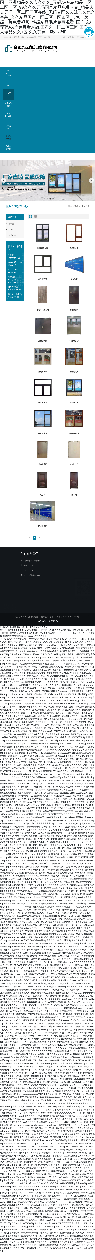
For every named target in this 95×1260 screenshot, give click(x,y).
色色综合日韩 (43, 839)
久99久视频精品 (11, 1039)
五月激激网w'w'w (28, 1236)
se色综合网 (60, 1217)
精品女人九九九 (10, 1079)
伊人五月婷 (49, 707)
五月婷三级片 (60, 1153)
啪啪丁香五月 (87, 1054)
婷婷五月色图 (76, 1236)
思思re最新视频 (57, 676)
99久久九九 (63, 943)
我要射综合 (61, 1186)
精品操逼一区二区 (64, 1128)
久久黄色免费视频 (77, 1208)
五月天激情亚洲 (85, 987)
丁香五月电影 (85, 716)
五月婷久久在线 (45, 731)
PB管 (47, 614)
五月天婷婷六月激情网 (80, 983)
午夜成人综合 (70, 839)
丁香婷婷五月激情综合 (47, 1245)
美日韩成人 (78, 1070)
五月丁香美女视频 (79, 922)
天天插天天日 (47, 897)
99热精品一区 (16, 1042)
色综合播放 (63, 903)
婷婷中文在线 (34, 1226)
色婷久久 (39, 885)
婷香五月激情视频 (64, 836)
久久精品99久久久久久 (53, 1214)
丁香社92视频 (77, 863)
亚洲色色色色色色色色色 (55, 879)
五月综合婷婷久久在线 (56, 790)
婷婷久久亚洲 (35, 1193)
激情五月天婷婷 (81, 959)
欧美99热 (76, 1245)
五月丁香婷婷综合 (44, 1005)
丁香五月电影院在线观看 (36, 694)
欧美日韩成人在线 (86, 968)
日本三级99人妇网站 (62, 1159)
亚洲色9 (88, 728)
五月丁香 (53, 740)
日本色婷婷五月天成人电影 (50, 925)
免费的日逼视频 (7, 1085)
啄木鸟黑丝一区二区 (26, 1143)
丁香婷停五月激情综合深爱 (60, 1190)
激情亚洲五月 (76, 990)
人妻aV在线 (65, 1082)
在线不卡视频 (18, 1106)
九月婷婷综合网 (39, 728)
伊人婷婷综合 (9, 1143)
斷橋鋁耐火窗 (42, 248)
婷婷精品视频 (63, 1042)
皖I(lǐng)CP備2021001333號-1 (70, 623)
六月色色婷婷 (45, 928)
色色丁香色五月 (77, 740)
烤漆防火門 (74, 310)
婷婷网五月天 (74, 1186)
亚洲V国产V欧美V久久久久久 (36, 808)
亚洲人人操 (48, 722)
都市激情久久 (15, 842)
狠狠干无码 (24, 990)
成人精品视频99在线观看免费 (26, 657)
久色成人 (57, 959)
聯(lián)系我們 (69, 37)
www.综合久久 (6, 987)
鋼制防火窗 (42, 279)
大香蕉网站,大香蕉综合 (61, 1039)
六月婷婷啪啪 (48, 1226)
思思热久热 (86, 697)
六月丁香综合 (83, 1113)
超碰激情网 (74, 1211)
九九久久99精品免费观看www (40, 1217)
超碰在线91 (37, 965)
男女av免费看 (6, 1214)
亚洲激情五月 (13, 1045)
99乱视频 (21, 903)
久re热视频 (14, 1070)
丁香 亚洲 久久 (81, 814)
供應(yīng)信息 (8, 115)
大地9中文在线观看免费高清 (22, 1116)
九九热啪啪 (8, 820)
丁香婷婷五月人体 (61, 771)
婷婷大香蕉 (49, 937)
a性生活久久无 (61, 1208)
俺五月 (12, 1146)
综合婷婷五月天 (24, 1146)
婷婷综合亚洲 (16, 1030)
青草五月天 (10, 697)
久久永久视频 (88, 1245)
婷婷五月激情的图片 (48, 980)
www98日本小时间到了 (77, 1153)
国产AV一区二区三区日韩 (48, 1131)
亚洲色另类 (73, 1140)
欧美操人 (73, 716)
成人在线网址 (36, 1208)
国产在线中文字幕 (13, 1140)
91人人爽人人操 (17, 1177)
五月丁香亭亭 (52, 697)
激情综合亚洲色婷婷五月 (83, 894)
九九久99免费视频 (43, 1063)
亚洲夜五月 (84, 700)
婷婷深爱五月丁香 (38, 830)
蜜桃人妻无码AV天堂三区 (26, 928)
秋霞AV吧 (42, 999)
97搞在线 (37, 787)
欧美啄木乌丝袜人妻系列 (55, 1076)
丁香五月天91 (37, 707)
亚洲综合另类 (18, 876)
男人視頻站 (80, 1233)
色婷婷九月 (43, 1054)
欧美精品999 (65, 1011)
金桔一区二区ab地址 (47, 762)
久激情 (63, 1134)
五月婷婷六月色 (67, 793)
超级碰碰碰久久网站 (36, 673)
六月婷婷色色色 (78, 996)
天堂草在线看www (72, 1214)
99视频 (36, 713)
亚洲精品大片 (87, 777)
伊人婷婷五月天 (7, 956)
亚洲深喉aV (62, 1045)
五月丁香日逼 (77, 870)
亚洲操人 (8, 1033)
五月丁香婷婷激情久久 (52, 759)
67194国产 (8, 1048)
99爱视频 (29, 931)
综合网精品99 (25, 845)
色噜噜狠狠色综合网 (64, 1162)
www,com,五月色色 (47, 956)
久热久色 (51, 1042)
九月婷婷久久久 (7, 928)
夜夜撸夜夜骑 (87, 1211)
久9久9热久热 (49, 787)
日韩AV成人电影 (55, 694)
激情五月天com (83, 971)
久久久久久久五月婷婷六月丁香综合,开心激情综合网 (48, 876)
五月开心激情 (46, 654)
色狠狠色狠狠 (37, 1076)
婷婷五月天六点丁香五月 (11, 1011)
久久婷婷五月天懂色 (34, 1023)
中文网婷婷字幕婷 (37, 639)
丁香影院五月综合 (50, 1033)
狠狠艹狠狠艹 (47, 1113)
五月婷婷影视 (13, 1236)
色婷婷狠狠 (86, 916)
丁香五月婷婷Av (77, 1205)
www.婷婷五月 (81, 676)
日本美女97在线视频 (52, 725)
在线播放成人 (82, 793)
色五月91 (54, 1233)
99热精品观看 (41, 863)
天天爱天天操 (76, 719)
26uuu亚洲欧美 (73, 1217)
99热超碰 (4, 1030)
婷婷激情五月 (48, 1048)
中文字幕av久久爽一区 (15, 870)
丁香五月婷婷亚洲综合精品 (54, 916)
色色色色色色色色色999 (42, 1051)
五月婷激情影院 (48, 1186)
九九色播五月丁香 (23, 1183)
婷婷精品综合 (74, 1076)
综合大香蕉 (71, 987)
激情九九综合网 (69, 1091)
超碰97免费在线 (67, 1233)
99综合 (57, 654)
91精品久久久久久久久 (52, 1008)
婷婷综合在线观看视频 (41, 1085)
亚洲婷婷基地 (30, 1162)
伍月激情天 (19, 1214)
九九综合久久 (9, 916)
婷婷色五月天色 (57, 860)
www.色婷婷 (80, 873)
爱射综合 (42, 1002)
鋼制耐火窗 (42, 403)
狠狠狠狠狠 (5, 900)
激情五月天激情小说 (64, 1226)
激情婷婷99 (55, 1248)
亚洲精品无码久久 (63, 1070)
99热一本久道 (21, 974)
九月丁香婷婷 (29, 1005)
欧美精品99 (34, 1113)
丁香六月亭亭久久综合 (77, 947)
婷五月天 (54, 1066)
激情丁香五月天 (12, 787)
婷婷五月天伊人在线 (55, 817)
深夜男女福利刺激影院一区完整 (27, 811)
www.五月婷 (87, 820)
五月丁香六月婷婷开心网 (65, 731)
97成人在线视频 (17, 1239)
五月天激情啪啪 (84, 1085)
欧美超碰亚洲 (78, 805)
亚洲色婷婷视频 (78, 682)
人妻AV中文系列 (28, 1150)
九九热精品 (41, 688)
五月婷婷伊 (80, 1242)
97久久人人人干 (51, 1134)
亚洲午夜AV (9, 716)
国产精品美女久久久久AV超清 (13, 934)
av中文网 (23, 762)
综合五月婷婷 (42, 1248)
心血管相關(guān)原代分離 (58, 617)
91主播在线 (26, 1045)
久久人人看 (28, 863)
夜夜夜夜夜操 (54, 999)
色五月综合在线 (73, 823)
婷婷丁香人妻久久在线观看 (31, 645)
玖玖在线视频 (68, 648)
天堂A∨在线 (68, 882)
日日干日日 (69, 814)
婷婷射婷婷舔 (70, 1008)
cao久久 (3, 1171)
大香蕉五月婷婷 (72, 1106)
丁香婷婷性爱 (10, 744)
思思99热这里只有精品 (62, 888)
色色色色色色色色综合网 (16, 740)
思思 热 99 (11, 1202)
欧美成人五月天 (72, 667)
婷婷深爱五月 (78, 737)
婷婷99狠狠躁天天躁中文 (76, 827)
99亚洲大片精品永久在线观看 (69, 787)
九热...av (4, 1146)
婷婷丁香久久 (13, 940)
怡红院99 (14, 1174)
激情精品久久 (68, 953)
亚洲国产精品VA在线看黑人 (44, 710)
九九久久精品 (50, 645)
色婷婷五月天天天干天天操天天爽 (58, 811)
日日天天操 (5, 863)
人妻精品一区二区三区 (70, 697)
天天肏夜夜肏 (56, 882)
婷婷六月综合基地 (79, 704)
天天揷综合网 (42, 802)
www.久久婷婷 (81, 1230)
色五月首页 (57, 670)
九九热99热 (9, 1036)
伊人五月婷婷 (47, 780)
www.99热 (87, 990)
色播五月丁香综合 (74, 780)
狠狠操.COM (69, 808)
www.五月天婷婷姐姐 (48, 744)
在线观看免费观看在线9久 (74, 950)
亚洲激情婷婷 (69, 774)
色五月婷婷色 (76, 771)
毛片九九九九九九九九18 (42, 823)
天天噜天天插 (74, 916)
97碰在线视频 (44, 1165)
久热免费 (87, 851)
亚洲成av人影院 (11, 762)
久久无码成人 (13, 968)
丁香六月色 (53, 1242)
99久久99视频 (40, 851)
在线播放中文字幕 (81, 1190)
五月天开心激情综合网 (71, 1097)
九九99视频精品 (30, 1066)
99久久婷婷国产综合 (75, 1146)
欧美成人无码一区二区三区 (74, 891)
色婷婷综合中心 (22, 1085)
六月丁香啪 (10, 707)
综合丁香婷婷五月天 (36, 910)
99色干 (91, 1183)
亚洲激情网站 (23, 796)
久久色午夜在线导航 (65, 934)
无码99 (34, 784)
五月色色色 (68, 965)
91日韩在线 (32, 925)
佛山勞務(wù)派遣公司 (58, 614)
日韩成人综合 (66, 1066)
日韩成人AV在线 (39, 1196)
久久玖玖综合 (42, 842)
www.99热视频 (87, 1193)
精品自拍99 (17, 1066)
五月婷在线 (14, 1248)
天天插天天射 (40, 1242)
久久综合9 (59, 1146)
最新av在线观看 (72, 1054)
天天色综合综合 (76, 1171)
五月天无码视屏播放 (78, 1051)
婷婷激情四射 (57, 839)
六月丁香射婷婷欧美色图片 (25, 980)
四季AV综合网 (56, 1199)
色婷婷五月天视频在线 (58, 983)
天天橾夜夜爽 (71, 860)
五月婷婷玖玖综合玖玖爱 (30, 664)
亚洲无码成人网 (36, 1057)
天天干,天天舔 (85, 1005)
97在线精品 (36, 796)
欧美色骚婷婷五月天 (9, 823)
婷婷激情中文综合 (71, 1165)
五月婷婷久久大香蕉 (35, 1220)
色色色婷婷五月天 (21, 1128)
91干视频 (79, 784)
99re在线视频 (33, 870)
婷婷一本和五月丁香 (18, 1193)
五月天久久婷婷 (56, 1054)
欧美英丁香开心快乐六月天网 (16, 1076)
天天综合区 (63, 740)
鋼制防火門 (74, 464)
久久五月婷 (32, 903)
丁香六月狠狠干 (63, 728)
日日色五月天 (24, 737)
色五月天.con (87, 1082)
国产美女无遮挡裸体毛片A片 (56, 719)
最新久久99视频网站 (85, 953)
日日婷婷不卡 (76, 1073)
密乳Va (51, 728)
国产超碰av (38, 996)
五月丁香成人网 (36, 937)
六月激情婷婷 (6, 959)
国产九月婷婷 (23, 765)
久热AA (73, 980)
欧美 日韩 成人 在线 (24, 747)
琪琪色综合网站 (43, 1171)
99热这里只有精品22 (55, 756)
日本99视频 (79, 876)
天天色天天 (67, 999)
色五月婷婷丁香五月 (59, 716)
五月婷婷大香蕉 (51, 885)
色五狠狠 (89, 870)
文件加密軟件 (38, 614)
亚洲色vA (32, 1165)
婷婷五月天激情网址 (14, 833)
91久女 (36, 1100)
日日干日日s (66, 1196)
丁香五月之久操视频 (77, 722)
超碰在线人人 (77, 728)
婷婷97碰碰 (21, 1014)
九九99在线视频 (13, 1211)
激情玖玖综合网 (71, 925)
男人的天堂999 (26, 1137)
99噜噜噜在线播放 (43, 1091)
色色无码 (47, 642)
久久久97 (27, 771)
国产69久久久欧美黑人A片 (81, 1168)
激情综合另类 (67, 657)
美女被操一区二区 (71, 725)
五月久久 (4, 1174)
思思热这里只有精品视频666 (34, 777)
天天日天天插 (13, 682)
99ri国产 (38, 682)
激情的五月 (5, 676)
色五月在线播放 (41, 747)
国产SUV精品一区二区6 (42, 1146)
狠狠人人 (51, 700)
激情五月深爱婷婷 (60, 1085)
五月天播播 (48, 1208)
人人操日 (51, 940)
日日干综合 (20, 894)
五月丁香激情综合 (73, 820)
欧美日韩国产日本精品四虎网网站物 (43, 734)
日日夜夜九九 (78, 1094)
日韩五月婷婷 (13, 851)
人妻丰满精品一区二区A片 (73, 1137)
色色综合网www (86, 860)
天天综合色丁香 (44, 1026)
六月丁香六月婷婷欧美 (26, 913)
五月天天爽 (76, 762)
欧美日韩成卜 (62, 707)
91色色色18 (75, 673)
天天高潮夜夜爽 (66, 1242)
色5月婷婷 (86, 1002)
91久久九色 (30, 854)
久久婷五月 (30, 716)
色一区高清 (12, 1073)
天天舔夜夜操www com (27, 891)
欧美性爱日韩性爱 (62, 704)
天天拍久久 (77, 750)
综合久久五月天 (84, 1091)
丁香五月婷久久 (41, 848)
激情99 (77, 679)
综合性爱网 (39, 1017)
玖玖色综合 (16, 1223)
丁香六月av (9, 836)
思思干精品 (48, 796)
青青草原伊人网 (81, 1014)
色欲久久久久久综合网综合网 (56, 682)
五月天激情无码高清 (73, 1199)
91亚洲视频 (58, 1026)
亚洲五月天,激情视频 (81, 753)
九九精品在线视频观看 (78, 768)
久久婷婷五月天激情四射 (35, 987)
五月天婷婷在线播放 (49, 651)
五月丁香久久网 (24, 879)
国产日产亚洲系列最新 (48, 1011)
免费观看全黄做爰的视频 (50, 891)
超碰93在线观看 (54, 953)
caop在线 (28, 805)
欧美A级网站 (19, 1220)
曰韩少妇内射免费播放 (42, 667)
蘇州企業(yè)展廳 (41, 617)
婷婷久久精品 (12, 660)
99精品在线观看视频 (74, 817)
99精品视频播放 (43, 1116)
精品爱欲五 (57, 931)
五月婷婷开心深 (14, 1026)
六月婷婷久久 (28, 1171)
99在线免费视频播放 (75, 1063)
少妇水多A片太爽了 (84, 977)
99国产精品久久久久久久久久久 (25, 1186)
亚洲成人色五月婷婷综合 (46, 1020)
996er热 (22, 1165)
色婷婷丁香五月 (63, 940)
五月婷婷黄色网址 (80, 1202)
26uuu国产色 (58, 1150)
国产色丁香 (5, 731)
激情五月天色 (15, 953)
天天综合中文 (31, 977)
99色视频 (33, 836)
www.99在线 (26, 851)
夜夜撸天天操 (56, 845)
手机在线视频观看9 (8, 1196)
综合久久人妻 (6, 1128)
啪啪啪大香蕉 (55, 1014)
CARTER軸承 (80, 614)
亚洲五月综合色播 (82, 1162)
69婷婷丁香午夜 (20, 1113)
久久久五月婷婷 (41, 1137)
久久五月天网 (21, 759)
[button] (44, 198)
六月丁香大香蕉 (60, 1174)
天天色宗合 (80, 744)
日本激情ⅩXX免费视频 (27, 744)
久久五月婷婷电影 (43, 931)
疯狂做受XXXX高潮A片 (39, 974)
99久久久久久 (21, 1036)
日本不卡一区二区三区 (70, 842)
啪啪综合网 (36, 900)
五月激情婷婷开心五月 (41, 990)
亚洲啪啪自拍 (84, 1060)
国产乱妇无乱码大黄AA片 (56, 1211)
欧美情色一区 (61, 722)
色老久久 (87, 765)
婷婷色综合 (30, 907)
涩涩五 (42, 700)
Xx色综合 (74, 700)
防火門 (10, 229)
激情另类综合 (17, 882)
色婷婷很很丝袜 (27, 1110)
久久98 (41, 790)
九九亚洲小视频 (80, 999)
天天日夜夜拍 (82, 1017)
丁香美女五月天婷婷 (70, 777)
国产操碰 (23, 685)
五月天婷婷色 (35, 759)
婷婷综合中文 (33, 651)
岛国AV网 (51, 1106)
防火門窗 (8, 94)
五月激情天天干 (55, 814)
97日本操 (78, 1119)
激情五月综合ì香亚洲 (50, 1205)
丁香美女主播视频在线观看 (32, 660)
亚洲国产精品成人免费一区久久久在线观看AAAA (64, 919)
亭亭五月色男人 (55, 1122)
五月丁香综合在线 (32, 820)
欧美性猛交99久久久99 (41, 959)
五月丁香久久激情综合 (83, 1143)
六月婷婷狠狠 (83, 651)
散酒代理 (71, 614)
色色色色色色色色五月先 (33, 1094)
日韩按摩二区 (23, 784)
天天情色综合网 (18, 947)
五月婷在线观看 (18, 962)
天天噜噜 (66, 863)
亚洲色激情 (77, 848)
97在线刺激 (87, 796)
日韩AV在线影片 (71, 1122)
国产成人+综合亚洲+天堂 (48, 913)
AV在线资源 (17, 885)
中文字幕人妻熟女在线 (39, 1156)
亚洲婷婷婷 (20, 651)
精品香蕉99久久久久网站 (24, 1245)
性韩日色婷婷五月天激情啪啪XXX (30, 750)
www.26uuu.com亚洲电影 (32, 1211)
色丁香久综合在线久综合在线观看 (40, 1239)
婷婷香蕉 (29, 1190)
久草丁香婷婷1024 (52, 648)
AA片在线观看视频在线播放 (57, 996)
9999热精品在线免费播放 (75, 833)
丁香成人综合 (6, 1119)
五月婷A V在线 (45, 873)
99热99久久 (12, 667)
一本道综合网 (54, 777)
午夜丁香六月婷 (28, 1248)
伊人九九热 (5, 1008)
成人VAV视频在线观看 (50, 922)
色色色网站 (89, 1199)
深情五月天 (87, 673)
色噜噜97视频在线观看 (41, 765)
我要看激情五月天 (31, 780)
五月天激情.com (30, 700)
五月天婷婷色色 (34, 894)
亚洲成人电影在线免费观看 (50, 833)
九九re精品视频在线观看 (77, 1103)
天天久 (73, 1085)
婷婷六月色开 (37, 1134)
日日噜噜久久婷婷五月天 (69, 1180)
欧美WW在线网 (44, 1150)
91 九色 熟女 (19, 817)
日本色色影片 (81, 747)
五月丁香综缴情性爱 (53, 965)
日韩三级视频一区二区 (71, 1131)
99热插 (44, 971)
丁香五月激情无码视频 (43, 805)
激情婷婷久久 (70, 845)
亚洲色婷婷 (46, 888)
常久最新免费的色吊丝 (72, 1248)
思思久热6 (54, 842)
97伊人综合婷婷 (32, 897)
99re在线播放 (66, 1079)
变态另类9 (21, 799)
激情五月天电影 (47, 713)
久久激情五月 (41, 814)
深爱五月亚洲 (28, 1020)
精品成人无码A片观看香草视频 (41, 934)
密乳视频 (77, 796)
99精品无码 (84, 790)
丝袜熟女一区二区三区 (74, 900)
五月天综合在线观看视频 (59, 870)
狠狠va (35, 1097)
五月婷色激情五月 (86, 839)
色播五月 (44, 1233)
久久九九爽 (30, 882)
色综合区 (58, 1100)
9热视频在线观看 (34, 947)
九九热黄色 (12, 694)
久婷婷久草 (10, 1017)
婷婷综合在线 (15, 688)
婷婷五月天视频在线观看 (26, 956)
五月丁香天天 (68, 654)
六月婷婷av (64, 1020)
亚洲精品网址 (47, 1100)
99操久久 (76, 1082)
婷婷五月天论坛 (38, 737)
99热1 (2, 1202)
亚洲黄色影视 (80, 1196)
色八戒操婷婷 (81, 910)
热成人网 (8, 925)
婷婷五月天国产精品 (50, 657)
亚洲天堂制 (31, 839)
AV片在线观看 (6, 897)
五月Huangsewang (77, 799)
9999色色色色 (29, 1122)
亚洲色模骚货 (68, 1023)
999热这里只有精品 (85, 1150)
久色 (40, 1236)
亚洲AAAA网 (17, 1199)
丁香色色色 (28, 1091)
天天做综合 (10, 1014)
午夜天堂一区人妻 (84, 774)
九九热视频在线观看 (47, 903)
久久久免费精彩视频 (9, 990)
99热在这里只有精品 (78, 1048)
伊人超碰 (33, 731)
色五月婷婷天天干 (25, 793)
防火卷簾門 (42, 526)
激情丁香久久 (59, 928)
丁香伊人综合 (15, 802)
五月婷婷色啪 (54, 863)
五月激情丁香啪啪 (31, 654)
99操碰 (42, 1079)
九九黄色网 (59, 823)
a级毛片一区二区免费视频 (44, 1045)
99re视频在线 (74, 1057)
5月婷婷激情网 (87, 956)
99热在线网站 (20, 734)
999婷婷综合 (28, 704)
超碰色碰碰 (67, 685)
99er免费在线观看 (19, 731)
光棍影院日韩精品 (50, 1082)
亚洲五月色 (19, 897)
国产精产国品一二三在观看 (43, 1128)
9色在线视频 (30, 1131)
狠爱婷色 (4, 1060)
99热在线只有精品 (85, 731)
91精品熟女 (30, 1177)
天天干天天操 (33, 827)
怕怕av (7, 1131)
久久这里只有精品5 (18, 1054)
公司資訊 (8, 127)
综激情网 (50, 1070)
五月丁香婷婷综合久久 (37, 1119)
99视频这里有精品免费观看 (59, 737)
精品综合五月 (81, 965)
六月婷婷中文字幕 (81, 1011)
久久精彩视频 (27, 682)
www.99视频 (5, 1106)
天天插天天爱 (9, 891)
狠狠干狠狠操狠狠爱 (35, 817)
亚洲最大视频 (6, 993)
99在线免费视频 (33, 1048)
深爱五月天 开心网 (72, 1002)
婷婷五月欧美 (50, 753)
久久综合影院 (6, 734)
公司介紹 (8, 84)
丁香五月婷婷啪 (52, 660)
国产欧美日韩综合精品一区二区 (28, 722)
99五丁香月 (56, 1165)
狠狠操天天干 (21, 753)
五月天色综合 (76, 1125)
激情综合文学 (24, 667)
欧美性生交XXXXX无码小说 (58, 639)
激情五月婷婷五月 (44, 1143)
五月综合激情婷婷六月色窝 (68, 1239)
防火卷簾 (11, 235)
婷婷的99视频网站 (59, 1171)
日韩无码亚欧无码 (69, 1060)
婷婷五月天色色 (63, 907)
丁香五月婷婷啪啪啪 (77, 879)
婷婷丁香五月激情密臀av (56, 1057)
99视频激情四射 (49, 691)
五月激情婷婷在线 (33, 1214)
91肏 (21, 694)
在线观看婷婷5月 (26, 1174)
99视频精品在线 (55, 1002)
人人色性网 (89, 1125)
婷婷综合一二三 (44, 1177)
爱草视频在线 (64, 762)
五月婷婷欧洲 (70, 1088)
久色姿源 (56, 1091)
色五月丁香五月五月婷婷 (49, 977)
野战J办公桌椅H (76, 1045)
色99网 (84, 1076)
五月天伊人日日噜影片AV (33, 1140)
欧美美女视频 (13, 830)
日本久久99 (59, 780)
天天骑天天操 (65, 1202)
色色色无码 (69, 670)
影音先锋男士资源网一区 (66, 857)
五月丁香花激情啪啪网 (38, 1014)
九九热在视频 (70, 1156)
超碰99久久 (40, 697)
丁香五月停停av (66, 744)
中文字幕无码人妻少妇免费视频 (79, 756)
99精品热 (45, 1039)
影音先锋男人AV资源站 (37, 768)
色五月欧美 (42, 1122)
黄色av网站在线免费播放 (34, 953)
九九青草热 (24, 823)
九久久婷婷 (65, 894)
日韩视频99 (26, 787)
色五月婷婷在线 (79, 1039)
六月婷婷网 (32, 999)
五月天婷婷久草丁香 (16, 1002)
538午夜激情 (25, 1097)
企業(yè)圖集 (8, 104)
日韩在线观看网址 (8, 799)
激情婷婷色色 (15, 704)
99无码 (60, 1106)
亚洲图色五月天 (32, 1205)
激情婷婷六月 (31, 873)
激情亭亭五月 (31, 833)
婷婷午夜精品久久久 (18, 943)
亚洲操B (81, 1156)
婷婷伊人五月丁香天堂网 (38, 676)
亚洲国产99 (13, 845)
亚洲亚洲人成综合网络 (13, 1023)
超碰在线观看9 (64, 753)
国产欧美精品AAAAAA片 (68, 956)
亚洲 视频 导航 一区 (47, 962)
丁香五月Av (86, 1106)
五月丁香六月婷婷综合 (21, 670)
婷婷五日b (77, 851)
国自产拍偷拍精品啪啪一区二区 (43, 943)
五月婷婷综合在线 (74, 993)
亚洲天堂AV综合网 (52, 685)
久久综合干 (19, 1048)
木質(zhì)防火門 (43, 310)
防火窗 (10, 224)
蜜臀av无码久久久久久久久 (58, 750)
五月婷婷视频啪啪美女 (29, 971)
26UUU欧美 (15, 1020)
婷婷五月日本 (58, 1063)
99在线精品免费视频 (22, 1100)
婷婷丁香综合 (54, 1030)
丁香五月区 (8, 753)
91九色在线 (20, 910)
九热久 (44, 870)
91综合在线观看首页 (32, 642)
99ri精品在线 (56, 808)
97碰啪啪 (17, 780)
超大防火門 (42, 341)
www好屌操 (58, 820)
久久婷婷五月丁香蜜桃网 (75, 694)
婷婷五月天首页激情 (32, 1082)
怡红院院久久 (33, 867)
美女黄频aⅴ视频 (57, 802)
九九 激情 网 (58, 642)
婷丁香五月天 (17, 854)
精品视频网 (64, 1125)
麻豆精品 (33, 762)
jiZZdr (2, 719)
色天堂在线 (28, 1223)
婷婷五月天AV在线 (44, 704)
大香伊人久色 (65, 851)
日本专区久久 (56, 1156)
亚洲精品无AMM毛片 (38, 740)
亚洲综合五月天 (34, 1008)
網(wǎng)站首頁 (8, 73)
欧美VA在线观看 (68, 660)
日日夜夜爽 (5, 1186)
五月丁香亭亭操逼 (59, 799)
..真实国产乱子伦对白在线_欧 (29, 719)
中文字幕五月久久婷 (58, 768)
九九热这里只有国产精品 (39, 799)
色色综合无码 (73, 1134)
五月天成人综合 (86, 925)
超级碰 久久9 (6, 1153)
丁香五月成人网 (7, 1168)
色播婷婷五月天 (82, 654)
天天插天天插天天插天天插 (41, 857)
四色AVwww (62, 691)
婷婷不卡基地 (6, 780)
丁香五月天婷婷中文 (75, 802)
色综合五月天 (9, 765)
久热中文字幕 (34, 691)
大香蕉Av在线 (58, 1116)
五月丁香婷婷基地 (29, 860)
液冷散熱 (29, 614)
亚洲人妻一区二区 (24, 679)
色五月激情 (36, 993)
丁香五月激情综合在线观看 (15, 648)
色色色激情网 (27, 814)
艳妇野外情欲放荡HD (19, 1208)
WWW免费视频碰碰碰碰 (10, 1091)
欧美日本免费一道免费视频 (60, 1119)
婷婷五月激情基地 (41, 845)
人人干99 (74, 943)
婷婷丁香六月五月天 (45, 1168)
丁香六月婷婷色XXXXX (61, 974)
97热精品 (17, 1033)
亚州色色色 (68, 1014)
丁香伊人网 (36, 919)
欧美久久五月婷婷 (25, 848)
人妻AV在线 (81, 1183)
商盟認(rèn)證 (8, 137)
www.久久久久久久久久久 (80, 962)
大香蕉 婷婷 (79, 688)
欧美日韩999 (46, 867)
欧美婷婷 (64, 1205)
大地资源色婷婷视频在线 (15, 1180)
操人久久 (20, 1205)
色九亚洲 (25, 968)
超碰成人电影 (13, 1242)
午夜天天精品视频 (77, 903)
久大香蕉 (9, 750)
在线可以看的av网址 (27, 1159)
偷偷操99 (25, 1070)
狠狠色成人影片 (12, 860)
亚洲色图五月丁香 (60, 990)
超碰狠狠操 (52, 1180)
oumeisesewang (85, 1008)
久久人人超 (58, 667)
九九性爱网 (46, 820)
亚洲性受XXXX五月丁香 (61, 679)
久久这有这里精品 (41, 679)
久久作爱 (25, 830)
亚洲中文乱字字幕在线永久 (35, 1030)
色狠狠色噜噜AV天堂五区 (57, 673)
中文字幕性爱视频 (81, 1066)
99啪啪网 (66, 922)
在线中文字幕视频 (46, 836)
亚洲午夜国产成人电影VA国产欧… (27, 725)
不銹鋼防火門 (74, 341)
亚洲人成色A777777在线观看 (61, 971)
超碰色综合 (73, 790)
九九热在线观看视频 (63, 1143)
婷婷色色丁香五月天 (70, 734)
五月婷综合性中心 (83, 670)
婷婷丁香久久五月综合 (58, 1073)
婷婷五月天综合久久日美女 (12, 873)
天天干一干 (26, 713)
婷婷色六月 (51, 1220)
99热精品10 (85, 667)
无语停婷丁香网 (7, 759)
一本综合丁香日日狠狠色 (68, 1220)
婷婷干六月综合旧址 (28, 790)
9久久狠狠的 (79, 1079)
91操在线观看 (12, 664)
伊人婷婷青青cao (24, 1017)
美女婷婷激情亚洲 (21, 959)
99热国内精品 (19, 827)
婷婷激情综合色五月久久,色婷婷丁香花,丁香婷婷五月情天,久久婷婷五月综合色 (38, 1230)
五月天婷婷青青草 (22, 1051)
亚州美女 (51, 910)
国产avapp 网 (29, 802)
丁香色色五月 (23, 707)
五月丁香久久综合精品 (63, 873)
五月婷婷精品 (68, 977)
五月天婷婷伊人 (16, 1190)
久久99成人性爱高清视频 (48, 854)
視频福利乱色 (40, 1190)
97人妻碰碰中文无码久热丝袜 (19, 996)
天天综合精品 (79, 645)
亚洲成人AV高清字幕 (42, 771)
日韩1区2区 (81, 648)
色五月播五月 (77, 830)
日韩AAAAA (38, 879)
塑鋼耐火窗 (42, 372)
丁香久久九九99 (85, 1088)
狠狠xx (62, 1103)
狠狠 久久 (84, 725)
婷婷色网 (4, 842)
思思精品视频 (19, 1088)
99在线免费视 (41, 1073)
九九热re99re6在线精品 (60, 848)
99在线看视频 (48, 993)
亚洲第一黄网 (42, 882)
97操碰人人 (67, 959)
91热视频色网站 (13, 814)
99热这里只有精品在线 (56, 1140)
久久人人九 (43, 860)
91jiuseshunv (48, 1193)
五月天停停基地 (33, 1153)
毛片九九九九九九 (15, 907)
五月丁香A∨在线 (40, 1060)
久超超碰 (59, 897)
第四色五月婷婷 (60, 1110)
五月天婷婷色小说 (38, 968)
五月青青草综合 (61, 1051)
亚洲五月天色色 (65, 645)
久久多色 (84, 734)
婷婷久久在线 (23, 919)
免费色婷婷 (17, 983)
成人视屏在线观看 (84, 882)
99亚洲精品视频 (67, 1183)
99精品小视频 (19, 1119)
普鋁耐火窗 (74, 248)
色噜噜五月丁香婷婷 (32, 1033)
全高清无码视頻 (18, 673)
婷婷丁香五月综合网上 (74, 759)
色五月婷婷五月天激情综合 (29, 916)
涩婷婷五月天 (17, 1131)
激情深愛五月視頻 (62, 867)
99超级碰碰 (55, 1137)
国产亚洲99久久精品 (53, 950)
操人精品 (79, 811)
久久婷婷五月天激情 (9, 971)
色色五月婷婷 (63, 830)
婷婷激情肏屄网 (85, 897)
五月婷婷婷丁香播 (52, 1023)
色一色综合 (14, 1233)
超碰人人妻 (44, 1066)
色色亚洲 (11, 879)
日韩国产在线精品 (45, 1162)
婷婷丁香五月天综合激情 (80, 707)
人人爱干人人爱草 (17, 1217)
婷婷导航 (54, 1183)
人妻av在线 (75, 1177)
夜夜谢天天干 (53, 1079)
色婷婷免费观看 (83, 808)
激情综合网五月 (36, 648)
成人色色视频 (76, 765)
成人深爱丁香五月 (60, 765)
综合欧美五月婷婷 (72, 1026)
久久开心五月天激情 (73, 931)
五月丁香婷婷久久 (21, 993)
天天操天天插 (13, 713)
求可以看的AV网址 (50, 894)
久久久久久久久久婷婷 (10, 777)
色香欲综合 (79, 888)
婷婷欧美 (60, 993)
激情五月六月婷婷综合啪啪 (67, 1193)
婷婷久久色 (16, 771)
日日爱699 (24, 756)
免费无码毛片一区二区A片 (61, 747)
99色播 (68, 642)
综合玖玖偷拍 (9, 903)
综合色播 (69, 676)
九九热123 (16, 710)
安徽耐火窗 (20, 614)
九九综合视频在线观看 (15, 999)
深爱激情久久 (70, 664)
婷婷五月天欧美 (79, 639)
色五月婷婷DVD (85, 980)
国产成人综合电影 (60, 1177)
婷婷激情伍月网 (14, 1122)
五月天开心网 (62, 937)
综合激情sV (75, 1020)
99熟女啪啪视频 (21, 1057)
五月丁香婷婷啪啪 (64, 713)
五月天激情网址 (35, 685)
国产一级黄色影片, (18, 867)
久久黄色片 (16, 1005)
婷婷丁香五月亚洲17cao (31, 950)
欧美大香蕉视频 (7, 910)
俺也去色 (64, 854)
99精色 (46, 664)
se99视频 (88, 1171)
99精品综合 (22, 937)
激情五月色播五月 (68, 651)
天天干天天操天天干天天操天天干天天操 (18, 1103)
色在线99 (16, 1150)
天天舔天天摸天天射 (30, 1233)
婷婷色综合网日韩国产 (13, 931)
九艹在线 (87, 1097)
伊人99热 (26, 710)
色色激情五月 (27, 1242)
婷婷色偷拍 (26, 728)
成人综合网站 (88, 1026)
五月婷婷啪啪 (13, 950)
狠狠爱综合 (5, 885)
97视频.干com (12, 1097)
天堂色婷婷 (78, 642)
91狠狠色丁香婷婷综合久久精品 (74, 885)
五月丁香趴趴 (15, 654)
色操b (6, 1042)
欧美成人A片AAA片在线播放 (18, 965)
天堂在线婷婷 (54, 1196)
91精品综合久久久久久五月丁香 (79, 1116)
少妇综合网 (18, 977)
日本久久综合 (51, 1202)
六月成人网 (25, 1039)
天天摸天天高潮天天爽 (29, 922)
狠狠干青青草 (21, 836)
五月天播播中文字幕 (12, 808)
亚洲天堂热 (28, 885)
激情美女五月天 (77, 854)
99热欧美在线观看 (69, 913)
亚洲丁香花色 (65, 1094)
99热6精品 (70, 1150)
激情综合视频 (9, 848)
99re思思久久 (64, 1245)
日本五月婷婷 (62, 1168)
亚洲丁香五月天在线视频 (35, 1042)
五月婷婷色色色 (18, 676)
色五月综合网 (42, 716)
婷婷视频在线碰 (18, 1008)
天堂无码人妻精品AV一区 (38, 1088)
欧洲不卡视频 (29, 842)
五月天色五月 (11, 790)
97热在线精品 (6, 1057)
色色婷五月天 (15, 1171)
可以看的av (17, 863)
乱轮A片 (18, 820)
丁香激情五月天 (67, 1017)
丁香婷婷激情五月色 (20, 900)
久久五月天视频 (37, 1070)
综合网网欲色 (88, 1057)
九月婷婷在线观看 (44, 1110)
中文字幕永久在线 (51, 1236)
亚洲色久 (32, 1054)
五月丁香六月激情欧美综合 (47, 793)
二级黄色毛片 (19, 925)
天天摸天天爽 (12, 1134)
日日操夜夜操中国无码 (23, 1063)
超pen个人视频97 (46, 784)
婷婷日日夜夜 (86, 1165)
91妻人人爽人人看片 (69, 1033)
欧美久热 (23, 691)
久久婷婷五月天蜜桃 (45, 907)
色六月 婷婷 (32, 962)
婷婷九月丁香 (56, 664)
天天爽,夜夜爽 (75, 937)
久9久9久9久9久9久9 (28, 1079)
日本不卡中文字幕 (25, 697)
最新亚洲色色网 (77, 691)
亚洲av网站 (5, 983)
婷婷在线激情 (6, 980)
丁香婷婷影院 (51, 1094)
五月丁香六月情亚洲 (36, 1180)
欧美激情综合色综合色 (50, 1097)
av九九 (76, 713)
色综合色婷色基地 (42, 1223)
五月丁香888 (13, 728)
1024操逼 (17, 805)
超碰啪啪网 (54, 1060)
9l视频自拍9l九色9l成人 (18, 857)
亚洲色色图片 (62, 700)
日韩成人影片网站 (44, 1174)
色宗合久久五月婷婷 (56, 987)
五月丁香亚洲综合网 (65, 910)
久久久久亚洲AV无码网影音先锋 (62, 968)
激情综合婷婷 (70, 897)
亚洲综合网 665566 (62, 796)
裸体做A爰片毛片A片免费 (69, 710)
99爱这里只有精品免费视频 (33, 940)
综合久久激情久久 (41, 1183)
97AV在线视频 (29, 1026)
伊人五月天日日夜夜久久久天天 (78, 1100)
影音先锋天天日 (37, 756)
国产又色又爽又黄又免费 (54, 947)
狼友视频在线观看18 (79, 1042)
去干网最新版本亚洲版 (52, 900)
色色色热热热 (61, 1048)
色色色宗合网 (15, 1082)
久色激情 (35, 1039)
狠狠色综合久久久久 (64, 784)
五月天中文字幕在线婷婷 (73, 1030)
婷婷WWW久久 (30, 1011)
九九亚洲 (11, 719)
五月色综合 (63, 980)
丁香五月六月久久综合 (81, 907)
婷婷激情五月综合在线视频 (66, 1005)
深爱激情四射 (24, 1196)
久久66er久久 (11, 685)
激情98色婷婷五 (36, 753)
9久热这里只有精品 (77, 1174)
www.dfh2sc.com (15, 290)
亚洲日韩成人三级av (42, 670)
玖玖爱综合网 (29, 688)
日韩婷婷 (20, 716)
